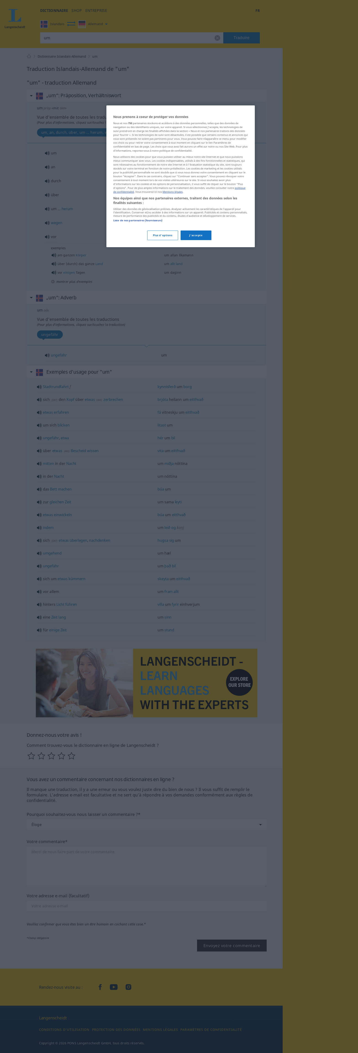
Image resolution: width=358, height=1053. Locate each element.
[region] (180, 176)
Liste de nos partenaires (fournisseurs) (137, 220)
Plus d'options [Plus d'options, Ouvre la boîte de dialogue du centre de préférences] (162, 235)
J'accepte (196, 235)
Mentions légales (173, 191)
